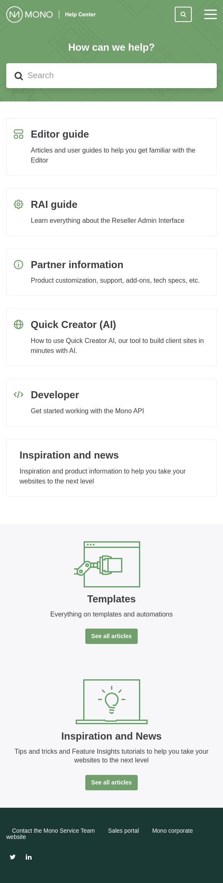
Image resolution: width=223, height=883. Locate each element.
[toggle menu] (210, 14)
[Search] (111, 75)
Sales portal (123, 830)
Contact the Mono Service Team (53, 830)
